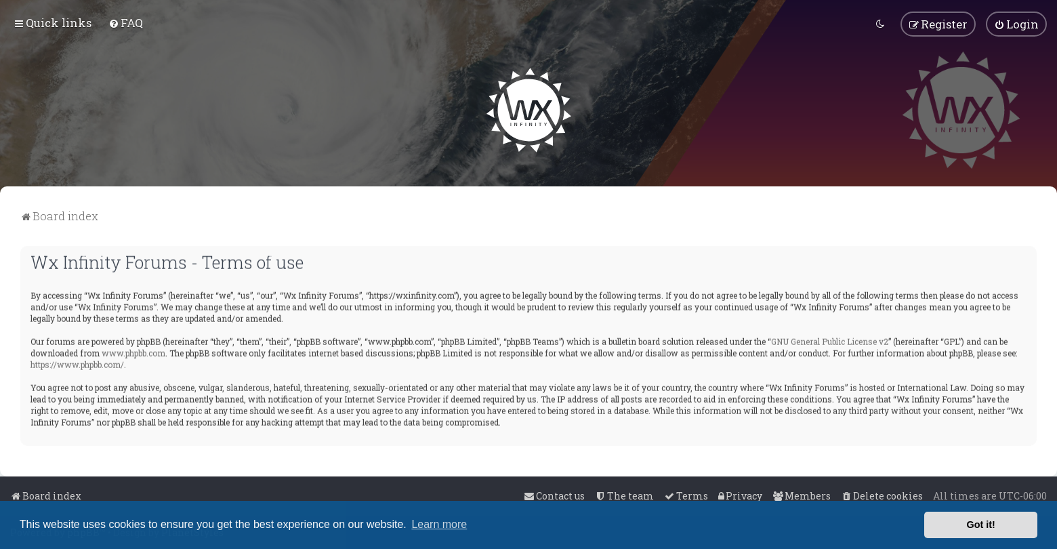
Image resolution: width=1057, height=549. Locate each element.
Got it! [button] (981, 524)
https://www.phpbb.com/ (77, 363)
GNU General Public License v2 (829, 340)
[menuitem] (125, 23)
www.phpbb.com (133, 351)
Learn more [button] (439, 524)
